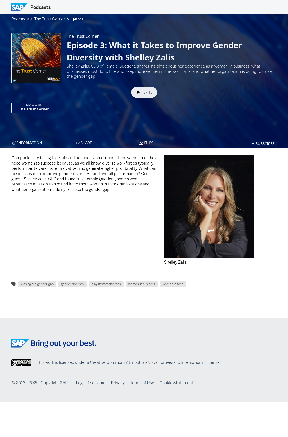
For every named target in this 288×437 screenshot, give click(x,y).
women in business (141, 284)
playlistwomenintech (106, 284)
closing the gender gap (37, 284)
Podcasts (40, 7)
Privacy (118, 382)
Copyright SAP (54, 382)
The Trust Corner (50, 19)
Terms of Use (142, 382)
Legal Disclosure (91, 382)
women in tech (173, 284)
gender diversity (72, 284)
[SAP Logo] (19, 7)
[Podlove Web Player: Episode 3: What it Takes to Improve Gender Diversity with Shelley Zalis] (144, 84)
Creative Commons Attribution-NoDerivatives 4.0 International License (155, 362)
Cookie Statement (176, 382)
